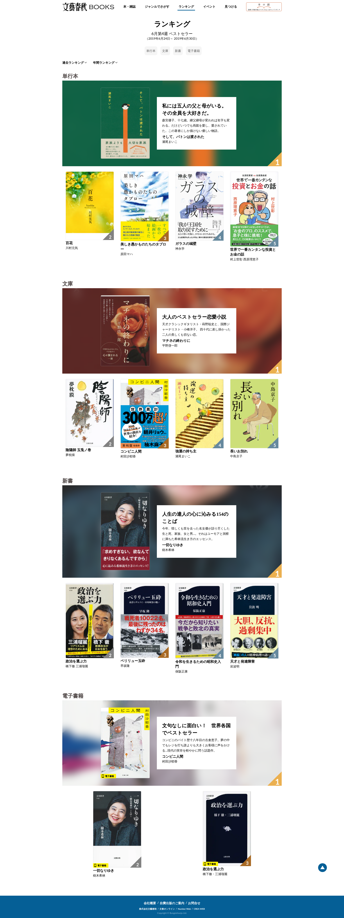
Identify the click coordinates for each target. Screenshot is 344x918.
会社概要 (150, 903)
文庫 (165, 51)
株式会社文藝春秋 (148, 908)
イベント (209, 6)
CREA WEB (199, 908)
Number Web (184, 908)
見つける (231, 6)
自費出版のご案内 (172, 903)
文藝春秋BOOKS (88, 7)
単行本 (151, 51)
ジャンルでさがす (157, 6)
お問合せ (194, 903)
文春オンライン (167, 908)
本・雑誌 (129, 6)
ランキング (186, 6)
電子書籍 (194, 51)
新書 (178, 51)
